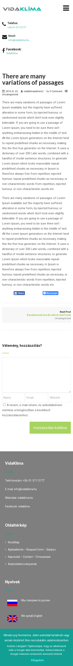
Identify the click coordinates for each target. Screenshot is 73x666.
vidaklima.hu (25, 497)
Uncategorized (10, 94)
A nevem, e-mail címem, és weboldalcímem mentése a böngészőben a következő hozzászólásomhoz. (32, 410)
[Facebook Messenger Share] (50, 293)
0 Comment (56, 91)
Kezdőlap (13, 542)
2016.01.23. (12, 91)
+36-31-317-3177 (16, 27)
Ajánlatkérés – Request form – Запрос (32, 549)
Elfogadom (37, 660)
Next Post (36, 313)
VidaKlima (12, 53)
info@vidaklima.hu (18, 40)
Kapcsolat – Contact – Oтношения (29, 556)
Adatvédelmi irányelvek (22, 564)
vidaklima (24, 506)
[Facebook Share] (19, 293)
